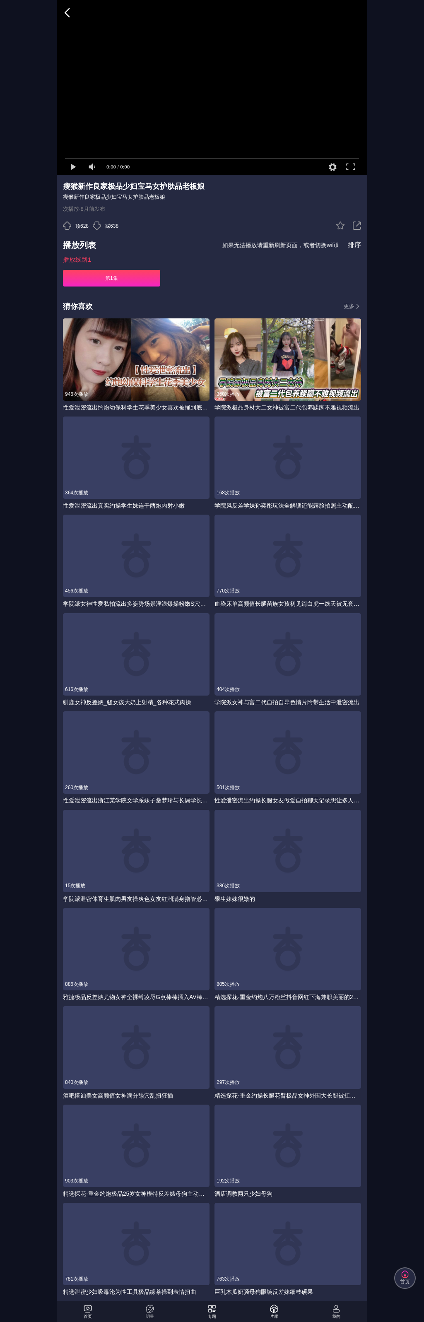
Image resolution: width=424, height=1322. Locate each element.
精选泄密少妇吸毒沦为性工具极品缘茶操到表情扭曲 (129, 1291)
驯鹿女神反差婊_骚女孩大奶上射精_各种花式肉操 (127, 702)
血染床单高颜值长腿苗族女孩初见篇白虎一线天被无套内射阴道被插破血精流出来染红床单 (287, 603)
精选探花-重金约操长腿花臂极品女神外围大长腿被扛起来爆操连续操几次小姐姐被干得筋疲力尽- (287, 1095)
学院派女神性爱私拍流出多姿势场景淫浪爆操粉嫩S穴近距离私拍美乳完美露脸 (136, 603)
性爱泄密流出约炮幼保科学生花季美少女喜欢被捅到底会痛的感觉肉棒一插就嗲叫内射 (136, 407)
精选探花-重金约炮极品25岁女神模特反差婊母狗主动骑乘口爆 (136, 1193)
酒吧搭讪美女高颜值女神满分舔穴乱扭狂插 (118, 1095)
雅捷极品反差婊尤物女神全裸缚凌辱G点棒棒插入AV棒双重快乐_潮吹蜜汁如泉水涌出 (136, 997)
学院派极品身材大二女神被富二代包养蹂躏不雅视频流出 (286, 407)
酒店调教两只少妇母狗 (243, 1193)
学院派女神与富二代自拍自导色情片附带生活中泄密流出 (286, 702)
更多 (352, 306)
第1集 (111, 278)
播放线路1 (77, 259)
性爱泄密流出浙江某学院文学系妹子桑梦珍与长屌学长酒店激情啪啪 (136, 800)
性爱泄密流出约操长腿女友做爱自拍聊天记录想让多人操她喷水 (287, 800)
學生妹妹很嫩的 (234, 899)
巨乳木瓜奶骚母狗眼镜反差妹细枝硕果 (263, 1291)
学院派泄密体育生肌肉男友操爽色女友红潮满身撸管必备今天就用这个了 (136, 899)
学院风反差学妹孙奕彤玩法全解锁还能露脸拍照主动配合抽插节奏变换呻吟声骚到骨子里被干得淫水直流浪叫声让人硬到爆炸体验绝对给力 (287, 505)
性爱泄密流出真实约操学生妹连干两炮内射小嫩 (124, 505)
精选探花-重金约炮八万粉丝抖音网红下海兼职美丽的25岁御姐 (287, 997)
